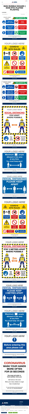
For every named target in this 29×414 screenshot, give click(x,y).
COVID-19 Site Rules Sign (14, 234)
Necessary (3, 410)
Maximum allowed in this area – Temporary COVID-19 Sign (14, 329)
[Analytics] (14, 410)
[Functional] (5, 410)
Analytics (16, 410)
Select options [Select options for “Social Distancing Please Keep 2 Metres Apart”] (14, 306)
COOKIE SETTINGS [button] (4, 412)
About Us (20, 403)
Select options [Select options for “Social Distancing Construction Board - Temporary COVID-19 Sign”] (14, 147)
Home (2, 4)
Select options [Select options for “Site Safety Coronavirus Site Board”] (14, 103)
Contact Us (21, 404)
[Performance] (9, 410)
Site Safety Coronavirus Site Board (14, 100)
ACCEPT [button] (10, 412)
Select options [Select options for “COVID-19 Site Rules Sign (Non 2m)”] (14, 78)
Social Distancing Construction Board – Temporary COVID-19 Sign (14, 144)
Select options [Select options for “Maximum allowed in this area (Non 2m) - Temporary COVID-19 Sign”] (14, 172)
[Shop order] (24, 14)
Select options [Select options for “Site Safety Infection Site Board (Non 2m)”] (14, 38)
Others (25, 410)
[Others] (23, 410)
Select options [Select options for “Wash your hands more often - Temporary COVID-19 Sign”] (14, 393)
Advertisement (21, 410)
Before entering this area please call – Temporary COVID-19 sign (14, 354)
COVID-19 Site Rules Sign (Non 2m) (14, 75)
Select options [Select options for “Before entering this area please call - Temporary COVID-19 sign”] (14, 357)
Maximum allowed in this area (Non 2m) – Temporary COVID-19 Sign (14, 169)
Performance (11, 410)
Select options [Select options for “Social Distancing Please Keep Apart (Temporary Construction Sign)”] (14, 197)
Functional (7, 410)
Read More (8, 409)
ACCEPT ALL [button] (15, 412)
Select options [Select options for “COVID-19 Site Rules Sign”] (14, 237)
